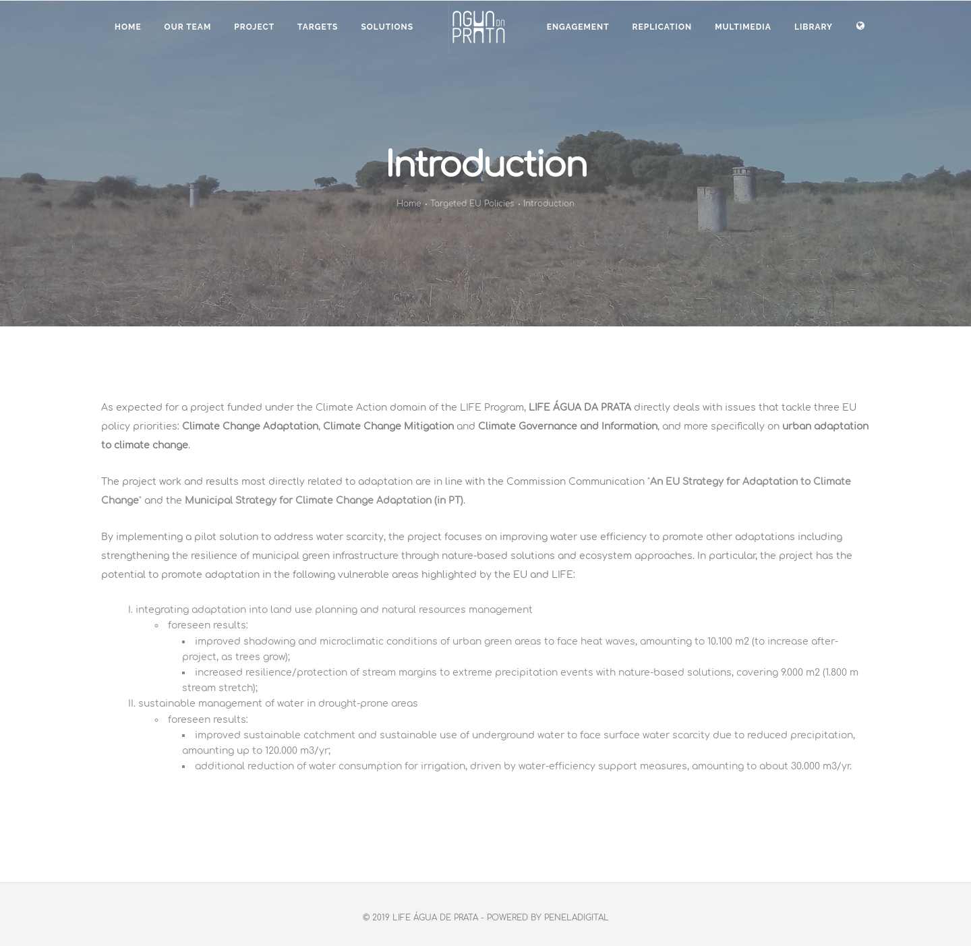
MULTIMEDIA (743, 27)
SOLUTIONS (387, 27)
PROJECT (254, 27)
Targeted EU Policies (472, 203)
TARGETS (317, 27)
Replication (662, 27)
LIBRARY (813, 27)
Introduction (549, 203)
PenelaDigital (576, 917)
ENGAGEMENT (578, 27)
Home (128, 27)
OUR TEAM (188, 27)
